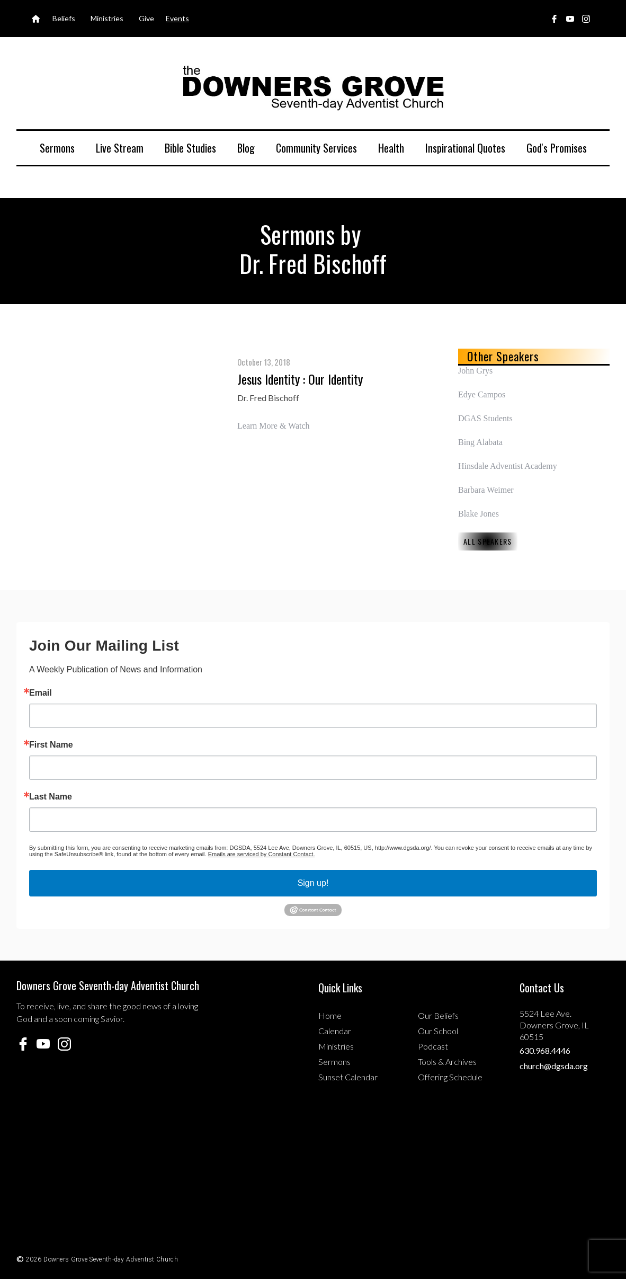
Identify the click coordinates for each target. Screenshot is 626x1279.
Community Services (316, 148)
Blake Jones (478, 513)
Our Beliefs (438, 1015)
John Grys (475, 370)
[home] (313, 87)
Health (391, 148)
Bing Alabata (480, 442)
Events (177, 18)
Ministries (336, 1046)
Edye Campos (481, 394)
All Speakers (487, 541)
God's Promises (556, 148)
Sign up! (313, 882)
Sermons (57, 148)
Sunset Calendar (348, 1077)
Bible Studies (190, 148)
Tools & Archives (447, 1061)
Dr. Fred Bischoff (268, 398)
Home (330, 1015)
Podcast (433, 1046)
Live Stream (120, 148)
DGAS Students (485, 418)
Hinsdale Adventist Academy (507, 465)
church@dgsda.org (554, 1066)
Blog (246, 148)
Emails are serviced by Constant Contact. (261, 854)
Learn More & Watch (273, 425)
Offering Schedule (450, 1077)
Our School (438, 1031)
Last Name (50, 797)
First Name (51, 745)
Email (40, 693)
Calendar (334, 1031)
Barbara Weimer (486, 489)
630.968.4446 (545, 1050)
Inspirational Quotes (465, 148)
